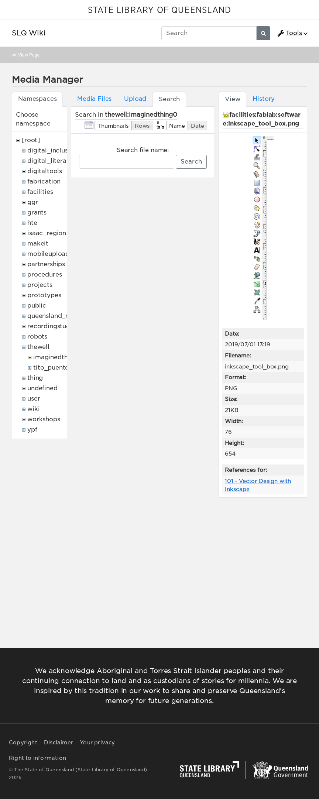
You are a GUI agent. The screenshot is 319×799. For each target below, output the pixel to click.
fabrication (44, 181)
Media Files (94, 98)
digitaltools (44, 171)
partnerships (46, 264)
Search (191, 161)
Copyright (23, 742)
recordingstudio (51, 326)
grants (37, 212)
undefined (42, 388)
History (264, 98)
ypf (32, 429)
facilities (40, 191)
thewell (38, 346)
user (33, 398)
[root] (30, 140)
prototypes (44, 295)
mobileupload (48, 253)
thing (35, 377)
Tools (289, 33)
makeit (37, 243)
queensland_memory (59, 315)
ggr (32, 202)
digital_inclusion (52, 150)
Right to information (37, 758)
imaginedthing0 (57, 357)
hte (32, 222)
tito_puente (51, 367)
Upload (135, 98)
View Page (29, 55)
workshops (43, 419)
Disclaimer (58, 742)
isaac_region (46, 233)
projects (39, 284)
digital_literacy (50, 160)
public (36, 305)
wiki (33, 408)
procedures (44, 274)
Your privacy (97, 742)
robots (37, 336)
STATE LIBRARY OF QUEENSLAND (159, 10)
